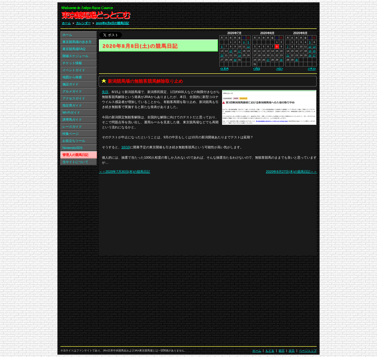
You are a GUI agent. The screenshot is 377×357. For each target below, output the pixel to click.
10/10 (125, 147)
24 (239, 55)
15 (230, 50)
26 (309, 55)
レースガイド (72, 126)
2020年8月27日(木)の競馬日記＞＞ (291, 171)
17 (239, 50)
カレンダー (83, 23)
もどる (269, 350)
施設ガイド (70, 84)
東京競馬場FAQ (73, 49)
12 (248, 46)
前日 (282, 350)
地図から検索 (72, 77)
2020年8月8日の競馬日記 (112, 23)
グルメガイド (72, 91)
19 (309, 50)
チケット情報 (72, 63)
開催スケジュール (75, 56)
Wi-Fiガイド (71, 112)
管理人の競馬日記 (75, 155)
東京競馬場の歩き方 (77, 42)
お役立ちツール (73, 140)
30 (235, 59)
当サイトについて (75, 162)
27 (268, 59)
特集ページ (70, 133)
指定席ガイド (72, 105)
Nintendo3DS (72, 148)
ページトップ (308, 350)
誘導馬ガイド (72, 119)
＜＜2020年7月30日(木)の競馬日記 (124, 171)
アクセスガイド (73, 98)
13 (314, 46)
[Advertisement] (246, 14)
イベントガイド (73, 70)
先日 (105, 92)
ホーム (66, 23)
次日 (292, 350)
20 (222, 55)
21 (287, 55)
